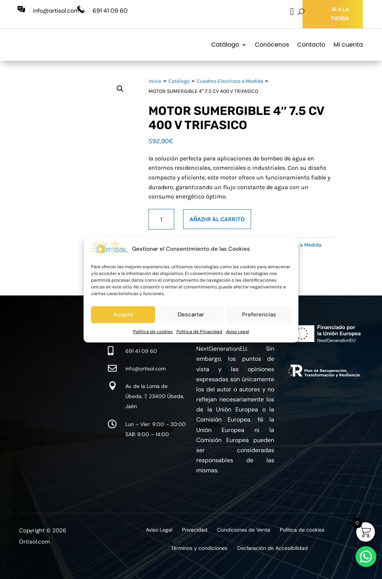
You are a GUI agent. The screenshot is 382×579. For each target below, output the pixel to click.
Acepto (123, 314)
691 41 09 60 (110, 11)
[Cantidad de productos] (161, 219)
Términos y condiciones (199, 548)
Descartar (191, 314)
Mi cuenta (348, 44)
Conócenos (272, 44)
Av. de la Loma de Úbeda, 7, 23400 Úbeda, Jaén (154, 396)
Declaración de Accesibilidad (272, 548)
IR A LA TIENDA (340, 14)
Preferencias (259, 314)
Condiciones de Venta (243, 530)
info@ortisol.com (56, 11)
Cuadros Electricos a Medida (230, 81)
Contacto (311, 44)
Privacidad (194, 530)
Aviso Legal (237, 332)
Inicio (155, 81)
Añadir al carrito (217, 219)
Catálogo (225, 44)
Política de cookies (153, 332)
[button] (120, 89)
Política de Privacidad (199, 332)
